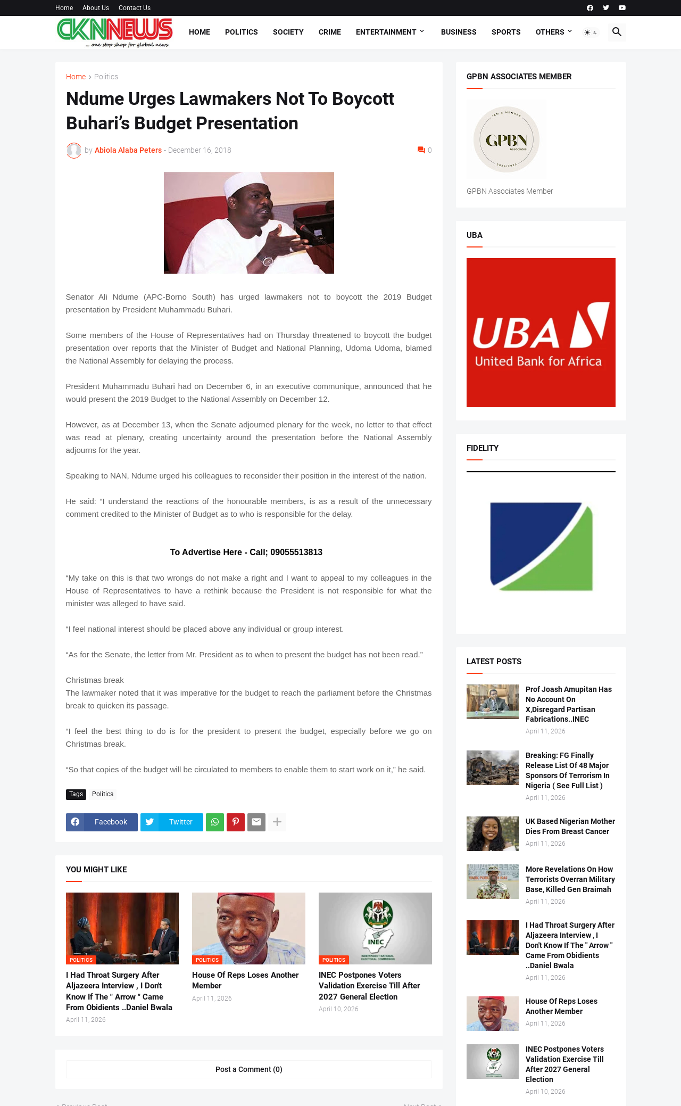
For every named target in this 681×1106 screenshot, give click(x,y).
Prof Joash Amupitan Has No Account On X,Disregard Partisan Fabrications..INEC (569, 704)
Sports (506, 32)
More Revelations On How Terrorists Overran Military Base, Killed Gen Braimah (570, 879)
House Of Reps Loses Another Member (245, 980)
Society (288, 32)
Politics (241, 32)
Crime (330, 32)
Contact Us (135, 8)
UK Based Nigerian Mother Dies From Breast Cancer (570, 826)
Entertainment (386, 32)
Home (64, 8)
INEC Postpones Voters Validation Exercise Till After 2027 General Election (369, 986)
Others (550, 32)
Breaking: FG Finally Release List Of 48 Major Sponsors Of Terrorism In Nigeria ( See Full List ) (568, 770)
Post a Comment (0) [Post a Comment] (249, 1069)
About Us (95, 8)
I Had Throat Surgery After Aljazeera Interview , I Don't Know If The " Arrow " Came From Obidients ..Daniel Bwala (119, 991)
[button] (591, 32)
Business (459, 32)
